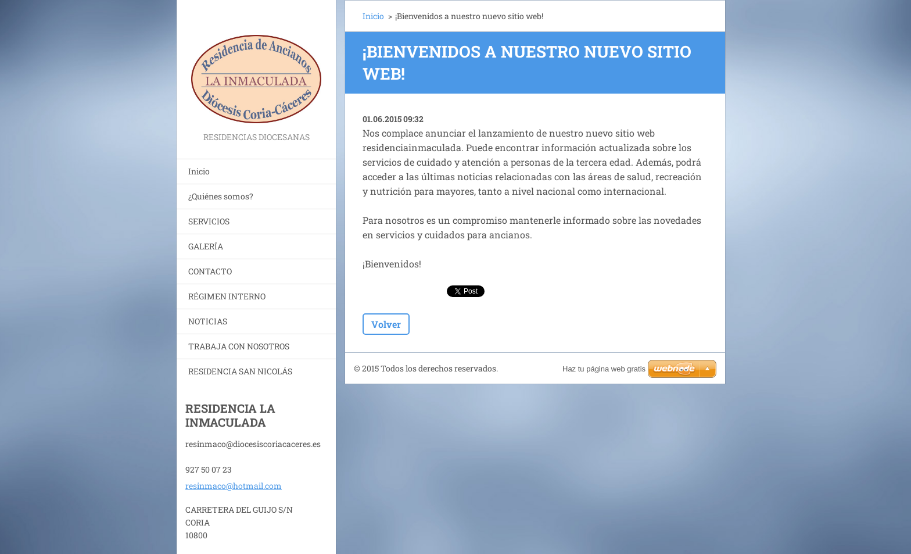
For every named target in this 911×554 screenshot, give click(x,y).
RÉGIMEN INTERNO (227, 296)
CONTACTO (210, 271)
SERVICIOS (208, 221)
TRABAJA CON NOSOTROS (238, 346)
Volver (386, 324)
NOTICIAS (207, 321)
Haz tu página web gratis (603, 368)
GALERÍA (205, 246)
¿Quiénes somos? (220, 196)
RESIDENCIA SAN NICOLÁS (240, 371)
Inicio (199, 171)
